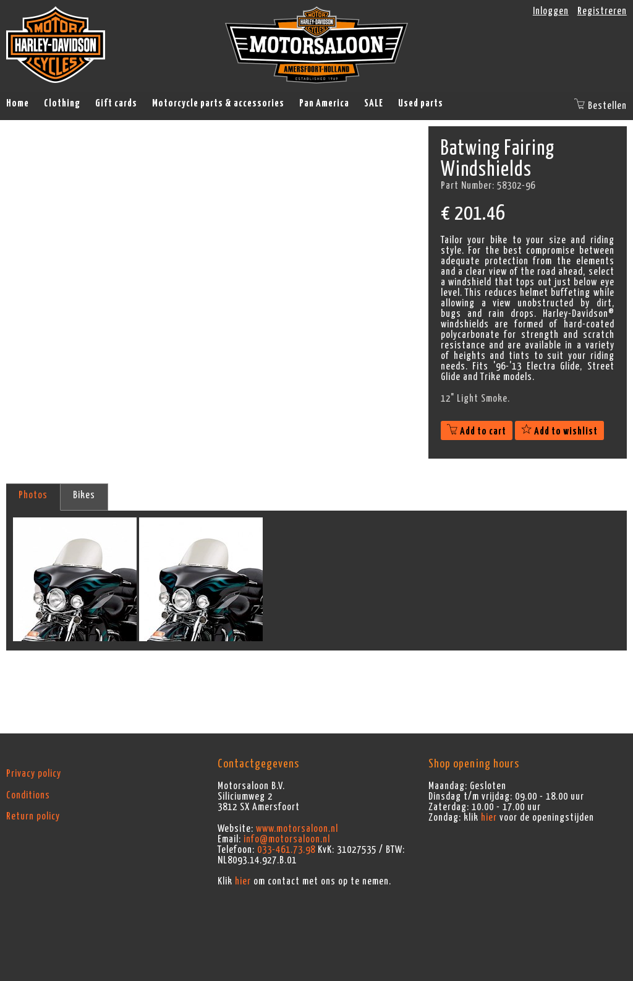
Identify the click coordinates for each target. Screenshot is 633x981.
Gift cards (116, 103)
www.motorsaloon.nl (297, 829)
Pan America (324, 103)
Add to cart (476, 431)
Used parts (420, 103)
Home (17, 103)
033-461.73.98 (286, 850)
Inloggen (551, 11)
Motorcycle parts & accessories (218, 103)
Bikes (84, 495)
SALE (373, 103)
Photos (33, 495)
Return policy (33, 816)
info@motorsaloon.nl (287, 839)
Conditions (28, 795)
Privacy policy (33, 774)
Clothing (62, 103)
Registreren (602, 11)
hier (243, 881)
